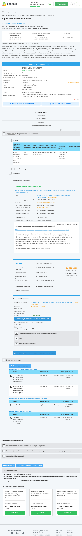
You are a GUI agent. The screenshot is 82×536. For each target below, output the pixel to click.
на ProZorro (31, 26)
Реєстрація (61, 4)
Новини (58, 533)
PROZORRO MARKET (38, 533)
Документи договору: (23, 286)
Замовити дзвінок (35, 6)
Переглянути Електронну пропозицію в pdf (32, 319)
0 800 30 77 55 (35, 3)
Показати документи (45, 210)
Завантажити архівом (20, 366)
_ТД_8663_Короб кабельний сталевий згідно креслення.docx (18, 379)
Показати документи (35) (24, 329)
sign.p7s (18, 405)
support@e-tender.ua (37, 4)
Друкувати (8, 465)
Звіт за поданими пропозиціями (29, 465)
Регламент (70, 531)
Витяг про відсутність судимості (22, 103)
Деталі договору (22, 291)
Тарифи (69, 535)
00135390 (25, 82)
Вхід (49, 4)
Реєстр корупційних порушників (60, 103)
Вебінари (69, 533)
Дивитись (14, 513)
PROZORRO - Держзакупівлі (40, 531)
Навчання (59, 531)
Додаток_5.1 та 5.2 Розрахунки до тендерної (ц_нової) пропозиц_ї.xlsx (18, 390)
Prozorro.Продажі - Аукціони (41, 535)
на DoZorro (39, 26)
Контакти (59, 535)
